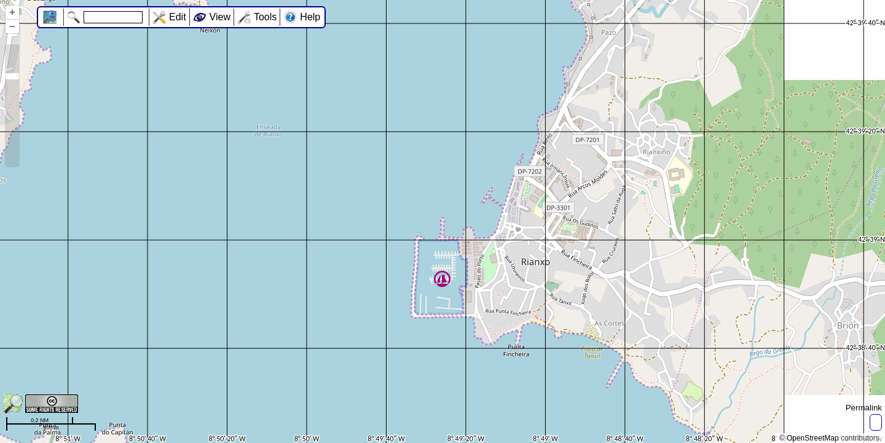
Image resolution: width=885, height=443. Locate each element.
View (220, 17)
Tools (265, 17)
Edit (177, 17)
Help (310, 17)
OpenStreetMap (813, 438)
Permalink (864, 407)
